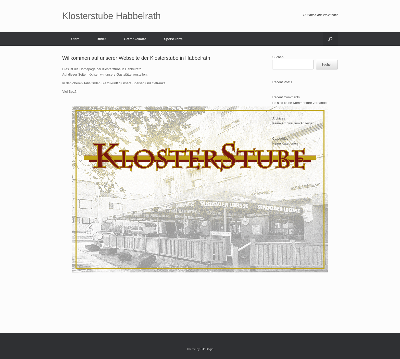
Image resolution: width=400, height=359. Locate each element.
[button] (330, 39)
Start (75, 39)
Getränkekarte (135, 39)
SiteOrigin (207, 349)
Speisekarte (173, 39)
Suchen (277, 57)
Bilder (101, 39)
